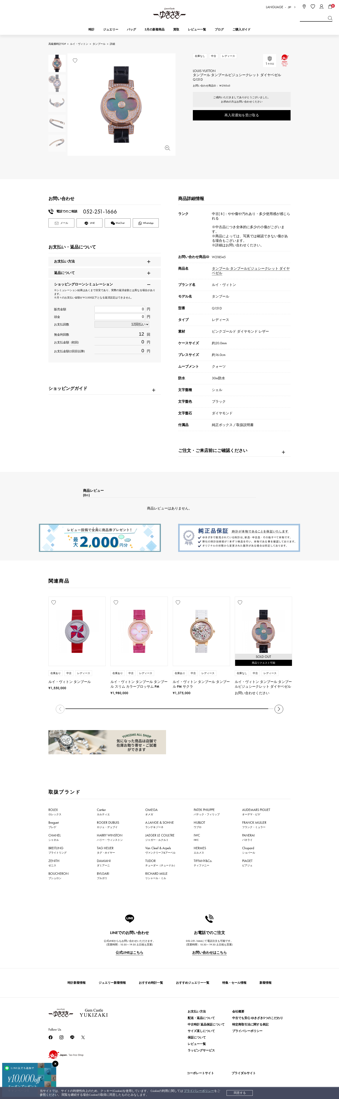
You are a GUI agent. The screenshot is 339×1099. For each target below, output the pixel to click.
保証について (197, 1037)
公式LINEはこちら (129, 952)
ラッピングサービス (201, 1050)
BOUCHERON (58, 876)
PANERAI (248, 837)
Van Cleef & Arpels (160, 850)
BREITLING (57, 850)
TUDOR (160, 863)
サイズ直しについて (201, 1031)
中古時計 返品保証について (206, 1024)
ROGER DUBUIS (108, 824)
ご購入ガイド (241, 29)
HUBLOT (199, 824)
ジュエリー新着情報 (112, 983)
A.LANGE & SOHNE (159, 824)
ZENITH (53, 863)
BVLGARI (103, 876)
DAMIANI (104, 863)
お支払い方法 (197, 1011)
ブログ (219, 29)
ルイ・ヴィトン (79, 43)
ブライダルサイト (244, 1073)
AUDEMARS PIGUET (256, 812)
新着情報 (265, 983)
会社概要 (238, 1011)
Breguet (53, 824)
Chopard (248, 850)
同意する (240, 1093)
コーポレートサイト (200, 1073)
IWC (197, 837)
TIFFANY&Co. (203, 863)
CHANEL (54, 837)
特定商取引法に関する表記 (250, 1024)
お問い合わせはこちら (209, 952)
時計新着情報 (76, 983)
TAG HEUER (106, 850)
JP (289, 7)
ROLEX (54, 812)
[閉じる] (55, 1064)
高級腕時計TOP (57, 43)
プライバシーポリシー (199, 1091)
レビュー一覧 (197, 1044)
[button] (279, 709)
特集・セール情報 (234, 983)
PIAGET (247, 863)
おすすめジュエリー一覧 (192, 983)
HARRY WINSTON (110, 837)
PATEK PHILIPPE (207, 812)
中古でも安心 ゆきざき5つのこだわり (257, 1018)
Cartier (103, 812)
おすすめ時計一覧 (151, 983)
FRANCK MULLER (254, 824)
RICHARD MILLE (156, 876)
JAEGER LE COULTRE (159, 837)
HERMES (200, 850)
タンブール (99, 43)
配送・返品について (201, 1018)
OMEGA (151, 812)
